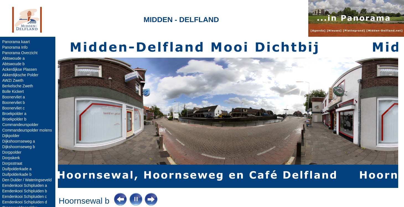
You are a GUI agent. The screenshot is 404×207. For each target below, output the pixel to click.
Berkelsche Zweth (17, 86)
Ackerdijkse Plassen (19, 69)
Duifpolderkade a (17, 169)
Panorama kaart (16, 42)
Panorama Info (15, 47)
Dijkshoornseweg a (18, 141)
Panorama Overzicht (20, 53)
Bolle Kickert (13, 91)
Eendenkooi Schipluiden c (24, 196)
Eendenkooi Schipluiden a (24, 185)
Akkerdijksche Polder (20, 75)
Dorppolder (11, 152)
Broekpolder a (14, 113)
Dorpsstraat (12, 163)
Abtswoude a (13, 58)
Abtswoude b (13, 64)
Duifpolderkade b (17, 174)
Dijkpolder (10, 135)
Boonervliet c (13, 108)
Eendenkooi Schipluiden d (24, 202)
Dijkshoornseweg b (18, 147)
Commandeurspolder (20, 124)
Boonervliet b (13, 102)
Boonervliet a (13, 97)
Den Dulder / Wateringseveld (26, 180)
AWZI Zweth (13, 80)
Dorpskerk (11, 158)
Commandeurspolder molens (27, 130)
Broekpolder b (14, 119)
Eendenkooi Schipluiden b (24, 191)
